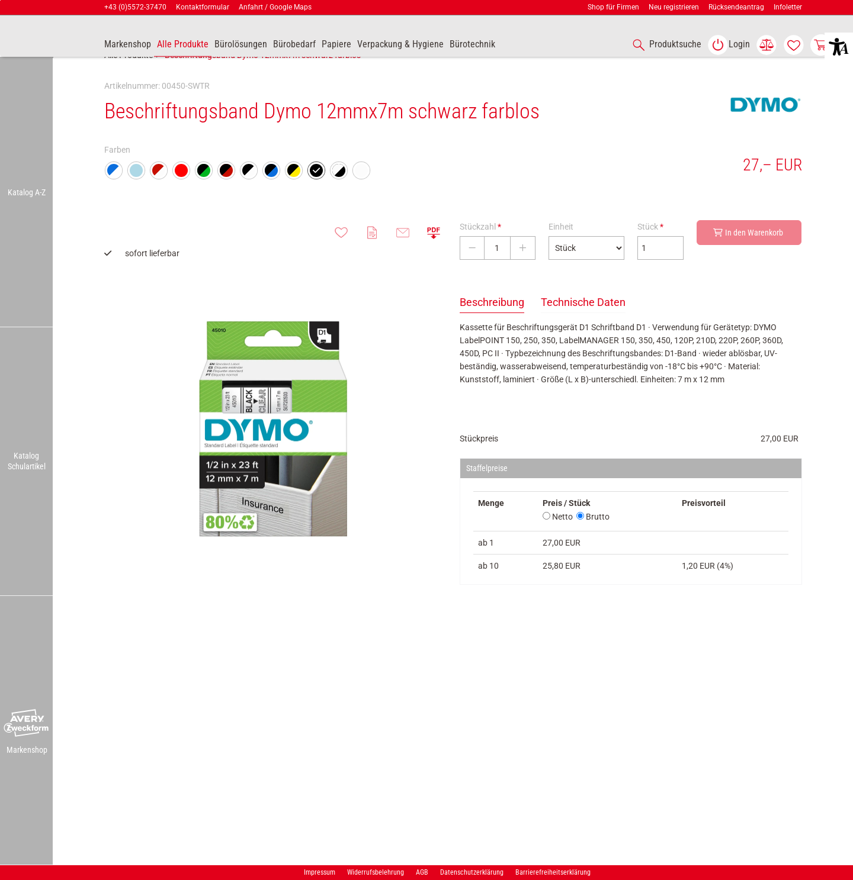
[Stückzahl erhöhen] (522, 274)
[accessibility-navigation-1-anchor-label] (664, 45)
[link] (728, 45)
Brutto (593, 542)
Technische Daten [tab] (583, 328)
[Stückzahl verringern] (472, 274)
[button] (26, 724)
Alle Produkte (128, 81)
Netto (558, 542)
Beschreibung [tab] (492, 328)
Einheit (561, 252)
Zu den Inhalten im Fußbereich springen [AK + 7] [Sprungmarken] (0, 0)
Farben (117, 175)
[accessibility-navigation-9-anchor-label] (127, 45)
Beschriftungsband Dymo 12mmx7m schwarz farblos (263, 81)
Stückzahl (480, 252)
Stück (650, 252)
